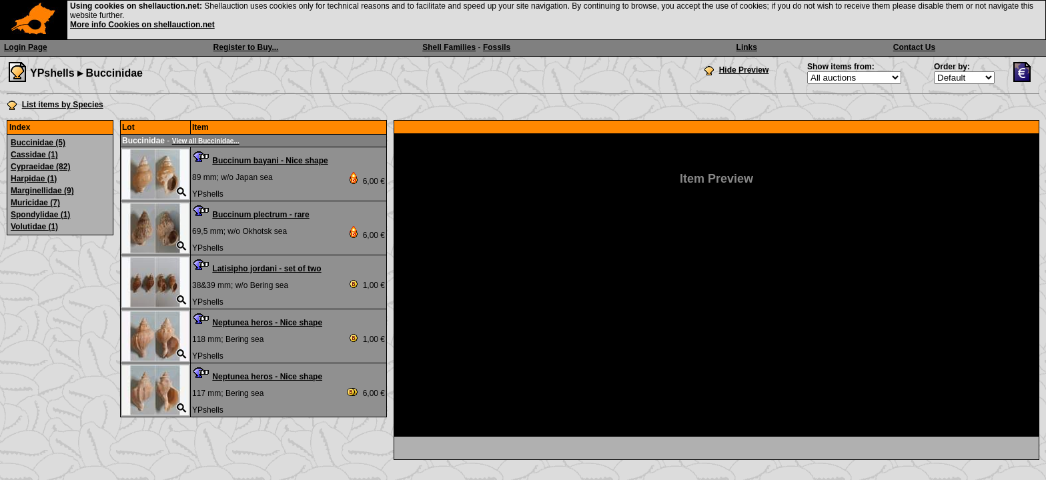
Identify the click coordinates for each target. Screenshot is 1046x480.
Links (746, 47)
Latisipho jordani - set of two (266, 268)
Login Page (25, 47)
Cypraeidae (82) (40, 166)
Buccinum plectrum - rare (260, 214)
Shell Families (449, 47)
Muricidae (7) (35, 202)
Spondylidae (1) (40, 214)
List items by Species (62, 104)
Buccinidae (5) (38, 142)
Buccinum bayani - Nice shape (270, 160)
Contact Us (914, 47)
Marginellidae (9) (42, 190)
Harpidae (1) (34, 178)
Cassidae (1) (34, 154)
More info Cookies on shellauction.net (142, 24)
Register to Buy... (246, 47)
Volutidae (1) (34, 226)
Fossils (496, 47)
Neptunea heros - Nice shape (267, 322)
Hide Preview (744, 70)
